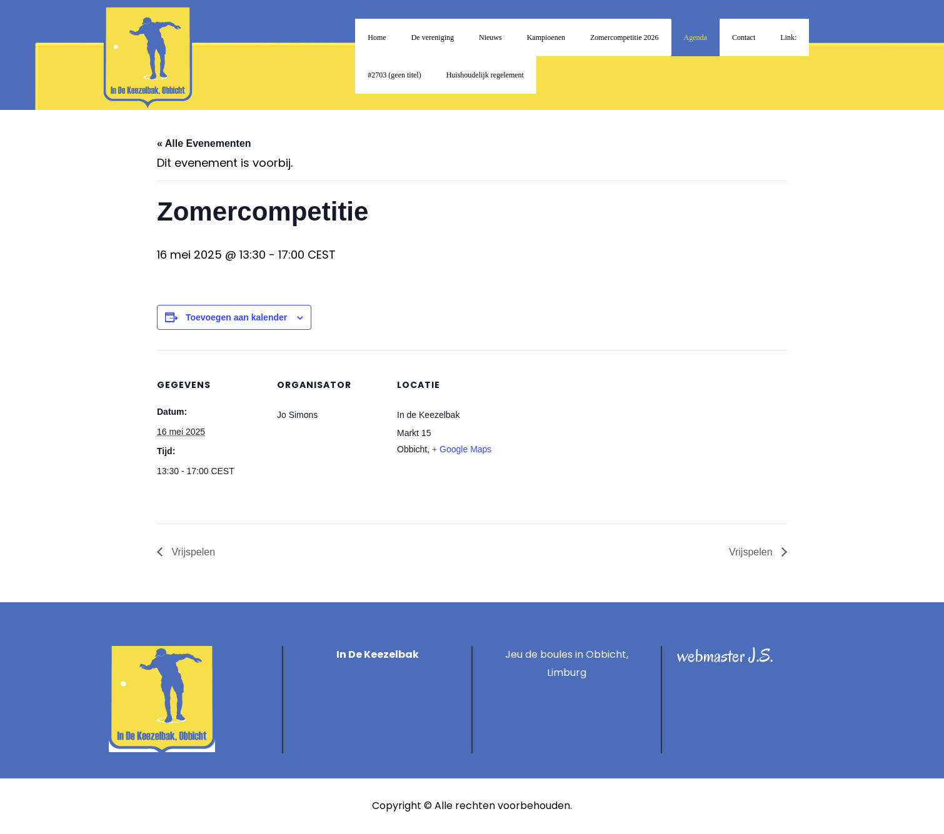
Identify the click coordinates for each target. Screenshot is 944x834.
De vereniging (432, 37)
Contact (743, 37)
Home (377, 37)
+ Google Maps (461, 449)
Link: (788, 37)
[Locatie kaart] (583, 436)
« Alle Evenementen (204, 143)
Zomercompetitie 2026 (624, 37)
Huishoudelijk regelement (485, 75)
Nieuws (490, 37)
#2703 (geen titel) (394, 75)
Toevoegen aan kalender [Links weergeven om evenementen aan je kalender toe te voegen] (236, 317)
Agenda (695, 37)
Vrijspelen (192, 552)
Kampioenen (546, 37)
